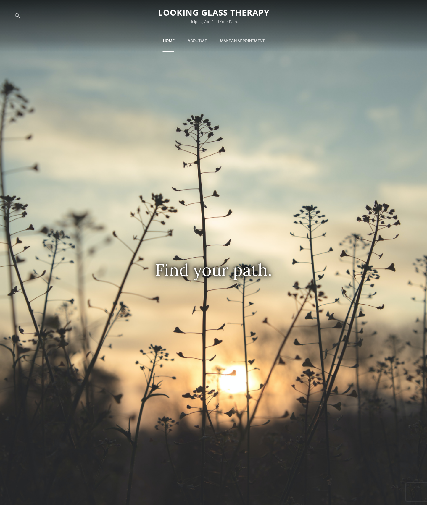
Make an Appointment (242, 41)
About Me (197, 41)
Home (168, 41)
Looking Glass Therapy (213, 12)
